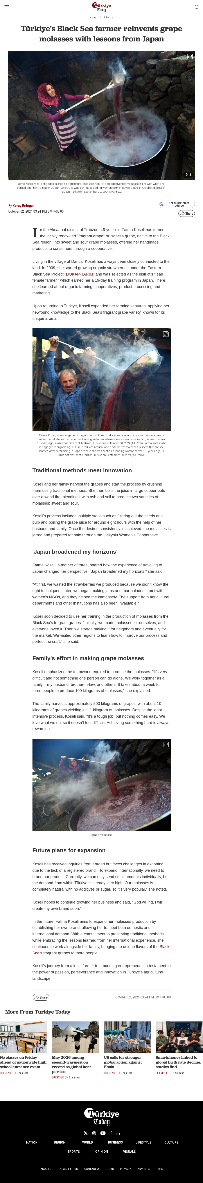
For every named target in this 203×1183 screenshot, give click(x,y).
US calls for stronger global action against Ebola (123, 1062)
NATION (32, 1142)
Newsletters (69, 1169)
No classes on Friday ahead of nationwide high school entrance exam (23, 1062)
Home (93, 17)
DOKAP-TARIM (79, 274)
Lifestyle (108, 17)
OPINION (101, 1152)
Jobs (110, 1169)
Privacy (125, 1169)
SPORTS (73, 1152)
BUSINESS (115, 1142)
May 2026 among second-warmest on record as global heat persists (71, 1064)
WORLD (87, 1142)
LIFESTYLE (143, 1142)
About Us (46, 1169)
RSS (160, 1169)
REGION (59, 1142)
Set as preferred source (174, 204)
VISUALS (129, 1151)
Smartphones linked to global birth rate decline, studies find (178, 1062)
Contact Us (92, 1169)
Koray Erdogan (23, 206)
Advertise (144, 1169)
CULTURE (171, 1142)
